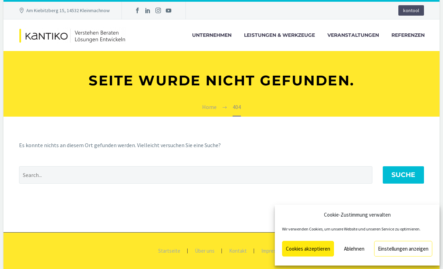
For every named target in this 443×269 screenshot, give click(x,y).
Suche (403, 175)
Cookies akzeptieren (308, 248)
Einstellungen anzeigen (403, 248)
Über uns (205, 251)
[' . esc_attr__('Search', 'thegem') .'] (195, 175)
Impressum (273, 251)
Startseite (169, 251)
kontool (411, 10)
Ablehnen (354, 248)
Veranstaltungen (353, 35)
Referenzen (408, 35)
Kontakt (238, 251)
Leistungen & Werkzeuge (279, 35)
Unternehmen (212, 35)
